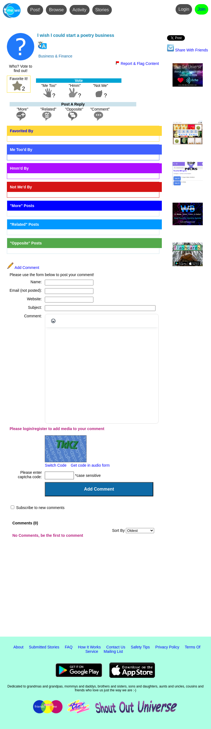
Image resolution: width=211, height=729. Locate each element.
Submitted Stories (44, 647)
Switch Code (55, 465)
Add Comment (23, 267)
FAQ (69, 647)
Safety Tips (140, 647)
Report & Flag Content (137, 63)
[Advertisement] (105, 591)
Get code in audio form (90, 465)
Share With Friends (187, 50)
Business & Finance (55, 56)
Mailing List (113, 651)
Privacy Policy (167, 647)
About (18, 647)
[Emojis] (53, 321)
